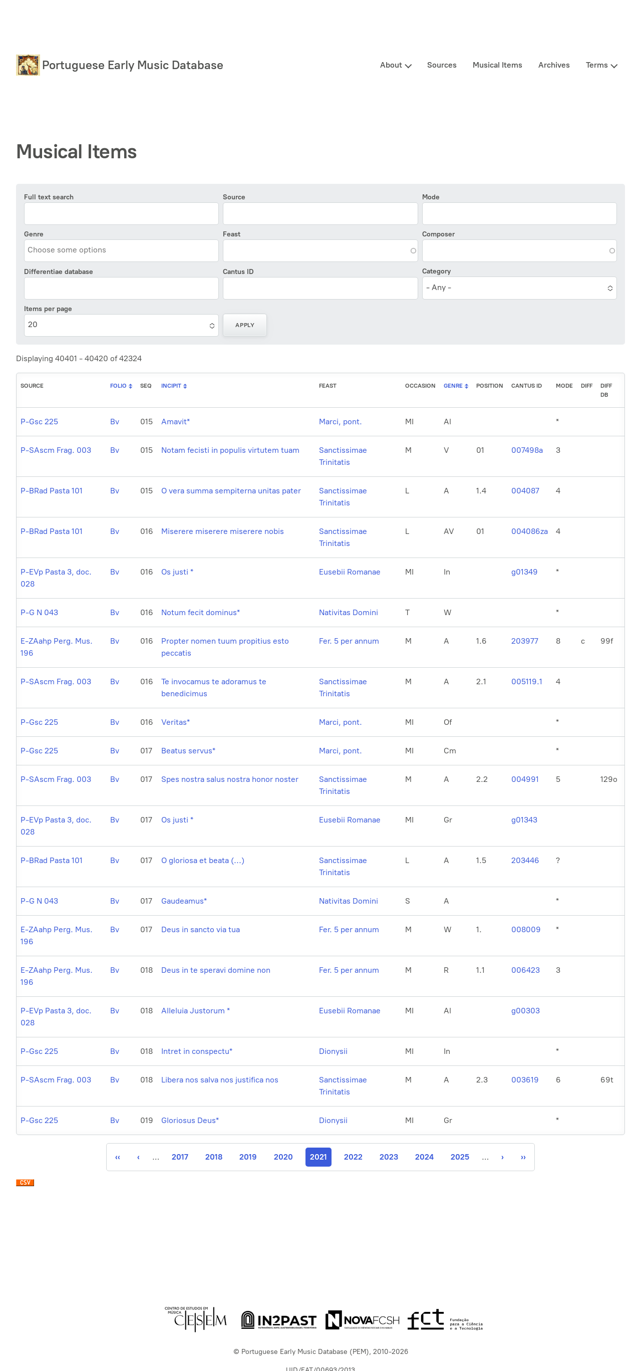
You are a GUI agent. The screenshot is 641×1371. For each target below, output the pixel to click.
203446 (525, 860)
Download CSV (25, 1185)
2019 (248, 1157)
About (391, 65)
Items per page (48, 309)
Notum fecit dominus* (200, 612)
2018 (214, 1157)
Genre (34, 234)
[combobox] (73, 250)
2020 (283, 1157)
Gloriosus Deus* (190, 1120)
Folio (118, 385)
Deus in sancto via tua (200, 929)
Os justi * (177, 572)
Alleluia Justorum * (195, 1010)
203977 (524, 641)
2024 (424, 1157)
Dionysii (333, 1051)
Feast (231, 234)
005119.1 (526, 681)
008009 (526, 929)
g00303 (525, 1010)
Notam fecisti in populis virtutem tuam (230, 450)
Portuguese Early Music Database (132, 65)
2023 (389, 1157)
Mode (431, 197)
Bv (114, 421)
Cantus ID (238, 271)
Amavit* (175, 421)
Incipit (171, 385)
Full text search (49, 197)
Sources (442, 65)
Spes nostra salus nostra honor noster (229, 779)
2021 (321, 1159)
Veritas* (175, 722)
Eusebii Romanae (350, 572)
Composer (438, 234)
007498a (527, 450)
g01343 (524, 820)
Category (436, 271)
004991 (525, 779)
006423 (525, 970)
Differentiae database (58, 271)
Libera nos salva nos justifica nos (219, 1079)
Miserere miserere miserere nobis (222, 531)
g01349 (524, 572)
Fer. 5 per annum (349, 641)
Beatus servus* (188, 750)
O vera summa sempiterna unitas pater (231, 490)
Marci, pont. (340, 421)
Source (234, 197)
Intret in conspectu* (196, 1051)
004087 (525, 490)
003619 (525, 1079)
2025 (460, 1157)
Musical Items (497, 65)
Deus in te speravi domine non (215, 970)
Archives (554, 65)
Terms (597, 65)
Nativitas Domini (348, 612)
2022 (353, 1157)
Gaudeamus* (184, 901)
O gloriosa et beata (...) (202, 860)
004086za (529, 531)
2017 (181, 1157)
